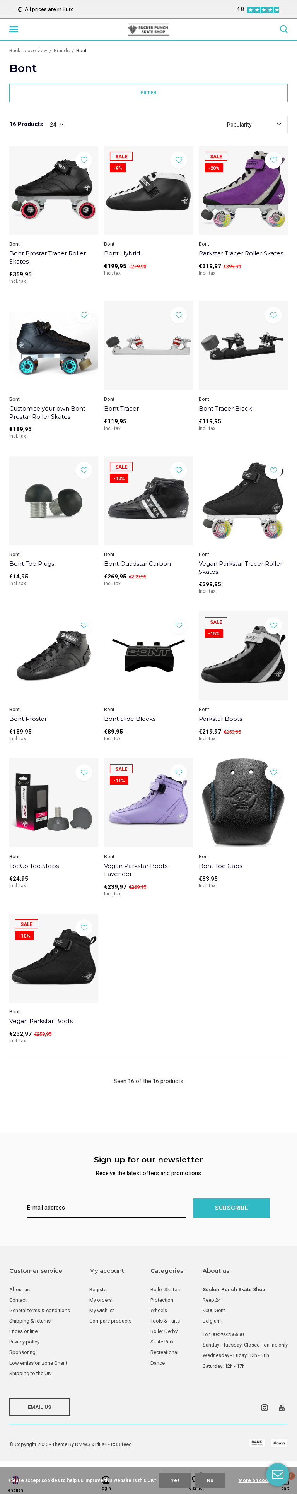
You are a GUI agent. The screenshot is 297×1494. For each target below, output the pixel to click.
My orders (100, 1300)
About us (19, 1289)
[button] (15, 29)
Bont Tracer (121, 408)
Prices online (23, 1331)
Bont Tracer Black (225, 408)
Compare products (110, 1321)
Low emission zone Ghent (38, 1363)
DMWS (82, 1444)
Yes (175, 1480)
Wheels (158, 1310)
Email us (39, 1407)
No (210, 1480)
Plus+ (101, 1444)
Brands (62, 50)
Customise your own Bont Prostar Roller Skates (47, 412)
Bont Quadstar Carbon (137, 563)
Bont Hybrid (122, 253)
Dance (157, 1363)
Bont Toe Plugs (31, 563)
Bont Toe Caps (220, 865)
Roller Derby (164, 1331)
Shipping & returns (30, 1321)
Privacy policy (24, 1342)
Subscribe (231, 1208)
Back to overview (28, 50)
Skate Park (162, 1342)
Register (98, 1289)
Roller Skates (165, 1289)
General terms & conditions (39, 1310)
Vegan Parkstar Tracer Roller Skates (240, 567)
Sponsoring (22, 1352)
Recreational (164, 1352)
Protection (161, 1300)
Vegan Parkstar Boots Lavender (135, 870)
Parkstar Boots (220, 718)
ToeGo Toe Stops (34, 865)
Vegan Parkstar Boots (41, 1021)
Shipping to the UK (30, 1373)
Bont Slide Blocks (129, 718)
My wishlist (101, 1310)
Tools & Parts (165, 1321)
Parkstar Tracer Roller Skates (241, 253)
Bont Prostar (28, 718)
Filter (148, 93)
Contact (18, 1300)
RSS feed (121, 1444)
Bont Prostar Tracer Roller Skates (47, 257)
